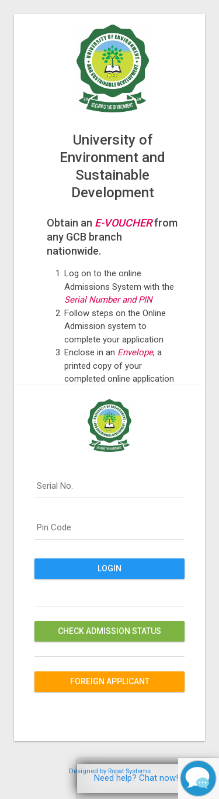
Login (109, 568)
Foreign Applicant (110, 681)
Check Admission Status (109, 631)
